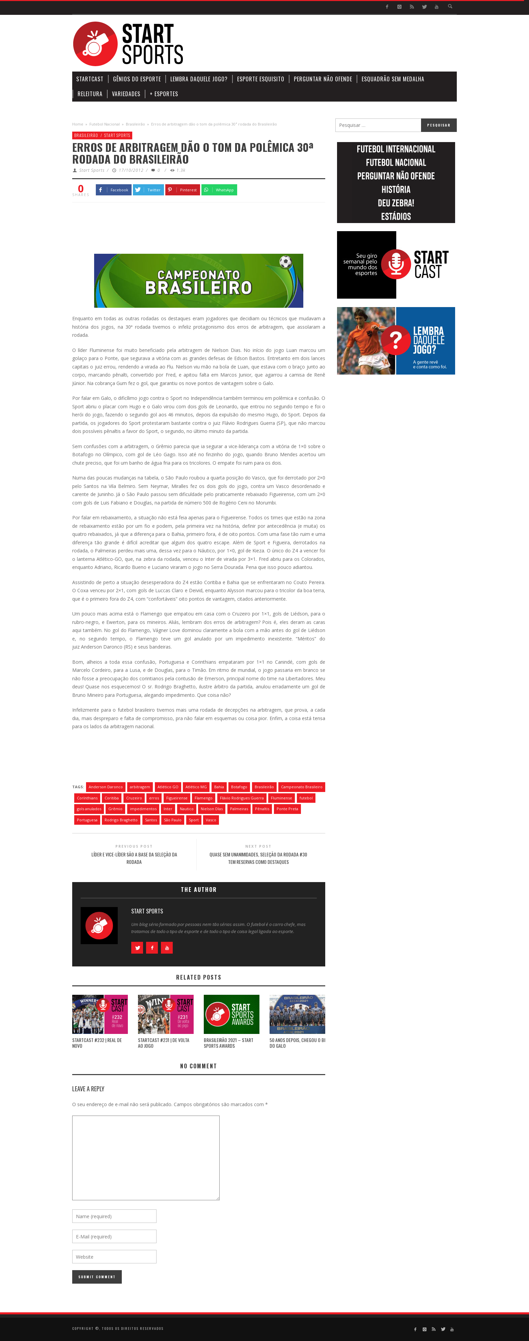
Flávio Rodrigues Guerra (242, 797)
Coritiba (112, 797)
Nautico (187, 808)
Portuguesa (87, 819)
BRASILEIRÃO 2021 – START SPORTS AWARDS (228, 1042)
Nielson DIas (212, 808)
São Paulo (173, 819)
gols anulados (89, 808)
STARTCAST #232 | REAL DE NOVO (97, 1042)
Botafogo (239, 786)
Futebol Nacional (104, 124)
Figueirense (177, 797)
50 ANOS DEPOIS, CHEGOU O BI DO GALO (297, 1042)
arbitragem (140, 786)
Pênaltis (262, 808)
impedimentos (143, 808)
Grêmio (115, 808)
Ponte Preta (287, 808)
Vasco (211, 819)
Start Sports (117, 135)
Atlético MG (196, 786)
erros (154, 797)
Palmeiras (239, 808)
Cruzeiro (134, 797)
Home (77, 124)
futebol (306, 797)
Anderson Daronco (106, 786)
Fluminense (281, 797)
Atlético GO (168, 786)
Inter (168, 808)
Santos (151, 819)
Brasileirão (135, 124)
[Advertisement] (334, 44)
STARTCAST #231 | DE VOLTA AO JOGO (163, 1042)
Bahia (219, 786)
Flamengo (204, 797)
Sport (194, 819)
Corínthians (87, 797)
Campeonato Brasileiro (302, 786)
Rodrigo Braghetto (121, 819)
